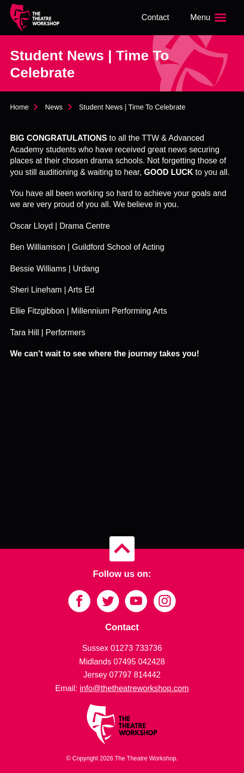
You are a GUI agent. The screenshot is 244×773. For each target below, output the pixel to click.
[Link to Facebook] (79, 601)
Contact (155, 17)
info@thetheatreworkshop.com (134, 688)
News (54, 107)
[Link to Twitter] (108, 601)
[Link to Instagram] (165, 601)
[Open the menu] (209, 18)
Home (19, 107)
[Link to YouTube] (136, 601)
